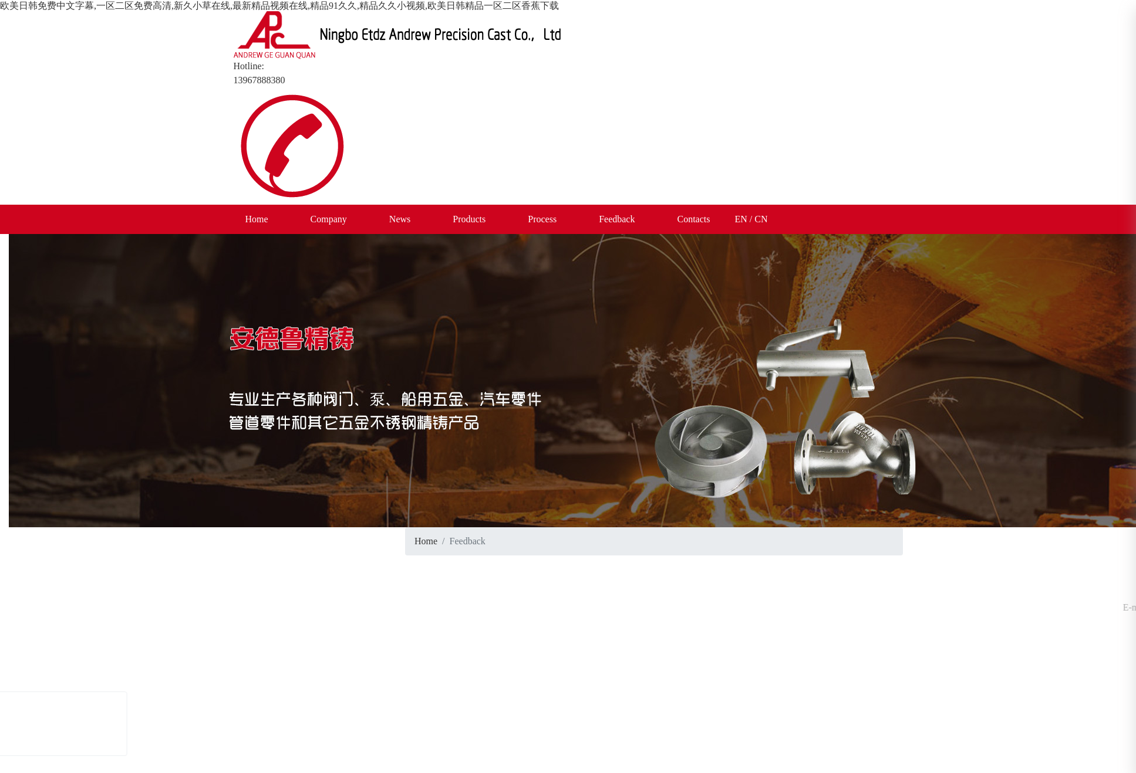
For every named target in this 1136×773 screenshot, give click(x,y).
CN (760, 219)
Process (542, 219)
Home (256, 219)
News (399, 219)
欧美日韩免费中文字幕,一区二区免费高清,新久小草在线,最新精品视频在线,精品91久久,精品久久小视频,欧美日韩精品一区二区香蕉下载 (279, 6)
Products (469, 219)
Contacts (693, 219)
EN (740, 219)
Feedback (617, 219)
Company (329, 219)
